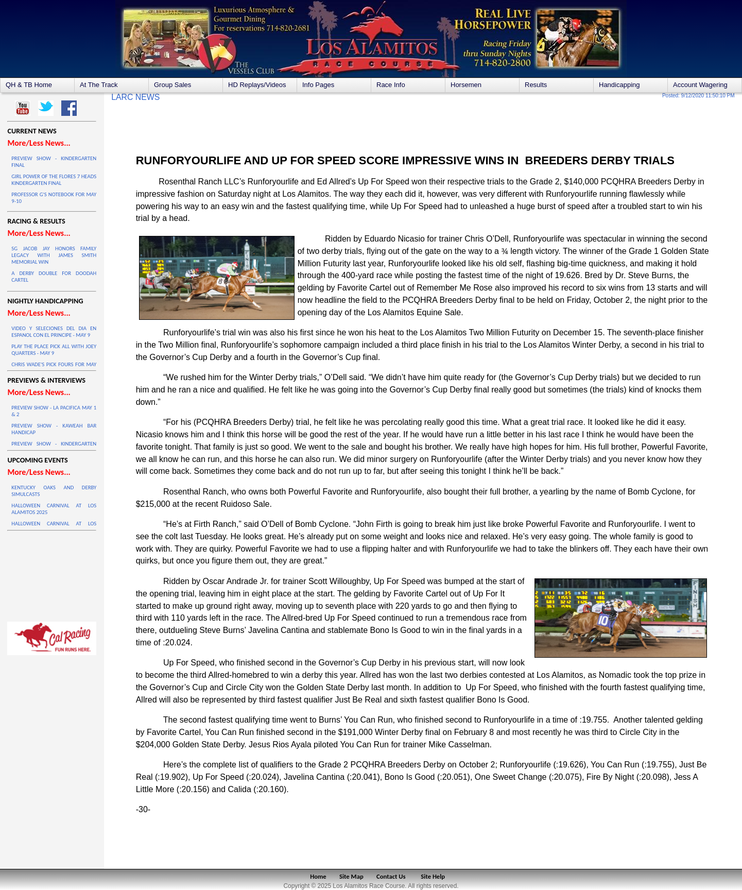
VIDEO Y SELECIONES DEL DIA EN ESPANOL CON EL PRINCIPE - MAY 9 (53, 331)
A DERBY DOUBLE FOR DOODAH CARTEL (53, 276)
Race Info (390, 85)
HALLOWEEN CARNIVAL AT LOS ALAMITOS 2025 (53, 509)
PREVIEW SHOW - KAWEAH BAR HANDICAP (53, 429)
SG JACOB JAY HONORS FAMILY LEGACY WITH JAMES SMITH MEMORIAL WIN (53, 255)
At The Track (98, 85)
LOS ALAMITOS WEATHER (51, 573)
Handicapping (619, 85)
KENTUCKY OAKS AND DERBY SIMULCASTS (53, 491)
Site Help (433, 876)
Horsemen (466, 85)
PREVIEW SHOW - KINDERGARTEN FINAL (53, 161)
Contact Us (391, 876)
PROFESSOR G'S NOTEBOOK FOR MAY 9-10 (53, 197)
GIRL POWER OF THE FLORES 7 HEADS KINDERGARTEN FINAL (53, 179)
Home (318, 876)
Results (536, 85)
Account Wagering (700, 85)
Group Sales (172, 85)
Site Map (351, 876)
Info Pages (318, 85)
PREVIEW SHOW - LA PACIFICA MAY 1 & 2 (53, 411)
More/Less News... (38, 143)
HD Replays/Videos (257, 85)
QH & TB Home (29, 85)
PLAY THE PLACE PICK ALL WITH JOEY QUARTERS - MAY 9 (53, 349)
